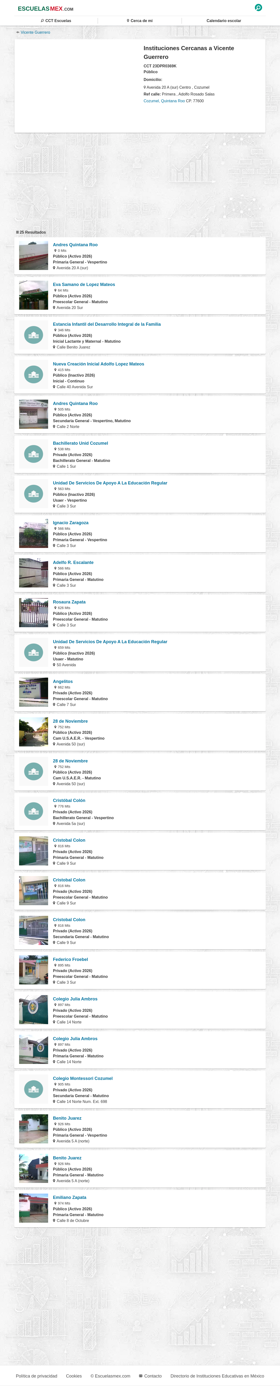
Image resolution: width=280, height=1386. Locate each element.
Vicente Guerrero (33, 32)
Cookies (74, 1376)
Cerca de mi (140, 21)
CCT (56, 21)
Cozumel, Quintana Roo (164, 101)
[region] (79, 86)
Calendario (223, 21)
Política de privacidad (36, 1376)
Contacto (150, 1376)
